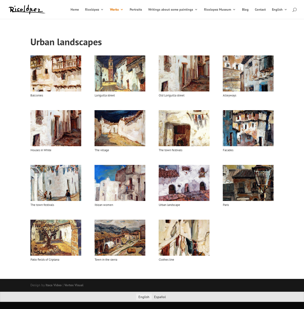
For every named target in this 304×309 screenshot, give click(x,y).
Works (114, 10)
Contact (260, 10)
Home (75, 10)
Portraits (136, 10)
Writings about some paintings (170, 10)
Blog (245, 10)
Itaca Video (54, 285)
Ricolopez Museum (217, 10)
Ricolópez (92, 10)
